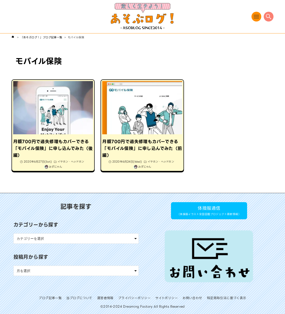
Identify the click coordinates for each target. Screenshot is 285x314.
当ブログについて (79, 298)
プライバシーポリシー (134, 298)
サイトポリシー (166, 298)
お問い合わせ (192, 298)
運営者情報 (105, 298)
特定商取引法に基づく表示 (226, 298)
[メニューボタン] (256, 16)
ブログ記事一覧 (50, 298)
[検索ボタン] (269, 16)
